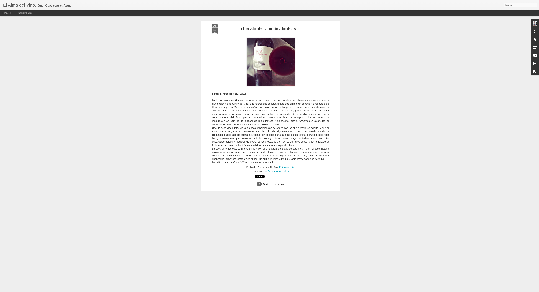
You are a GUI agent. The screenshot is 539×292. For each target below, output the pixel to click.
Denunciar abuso (292, 290)
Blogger (282, 290)
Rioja (286, 92)
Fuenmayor (277, 92)
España (266, 92)
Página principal (25, 13)
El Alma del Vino (287, 88)
